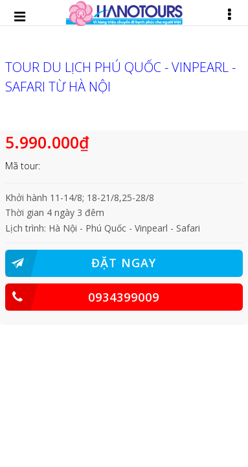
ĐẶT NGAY (81, 263)
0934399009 (82, 297)
